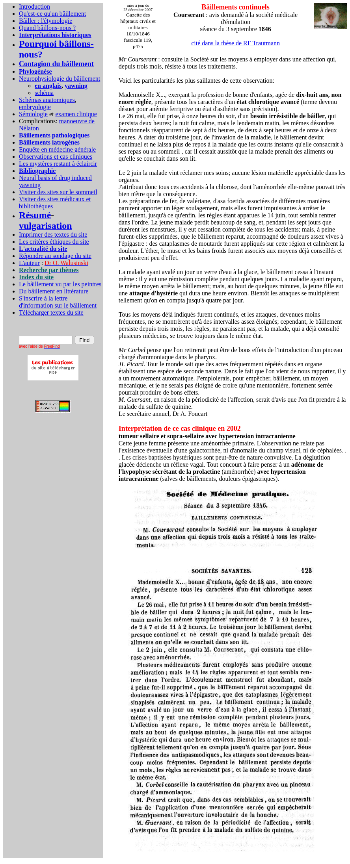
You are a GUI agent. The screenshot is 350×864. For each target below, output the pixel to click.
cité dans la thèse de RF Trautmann (235, 43)
